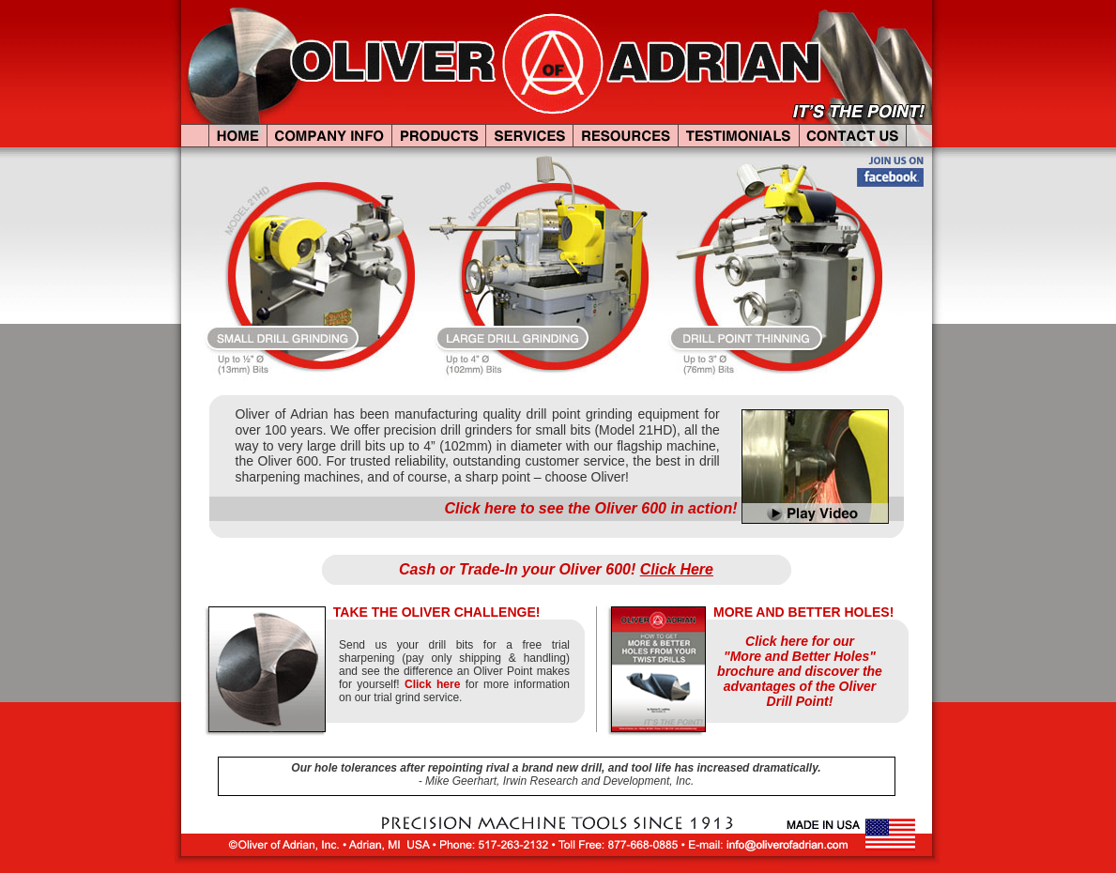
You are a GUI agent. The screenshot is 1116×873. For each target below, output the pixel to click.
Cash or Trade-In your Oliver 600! (556, 569)
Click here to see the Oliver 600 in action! (590, 508)
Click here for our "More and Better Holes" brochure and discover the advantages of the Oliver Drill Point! (799, 671)
